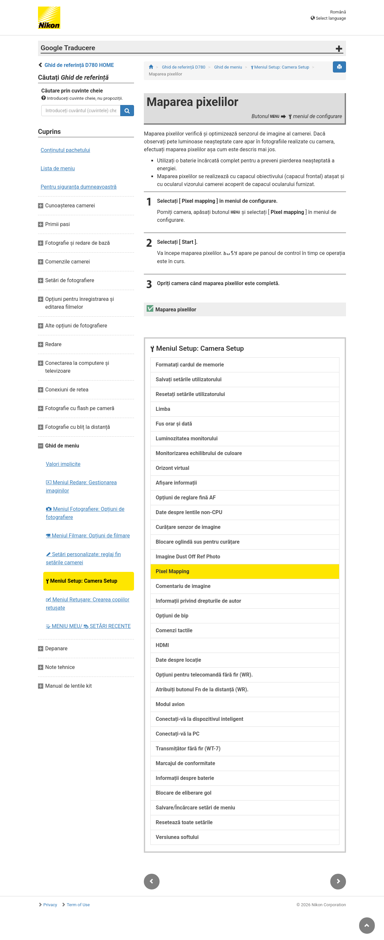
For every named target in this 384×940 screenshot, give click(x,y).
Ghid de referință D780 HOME (79, 65)
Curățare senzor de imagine (188, 527)
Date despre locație (178, 660)
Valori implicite (63, 464)
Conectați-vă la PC (177, 734)
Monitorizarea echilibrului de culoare (199, 453)
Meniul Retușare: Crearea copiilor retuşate (87, 603)
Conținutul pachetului (65, 150)
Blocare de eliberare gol (183, 793)
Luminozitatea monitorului (187, 438)
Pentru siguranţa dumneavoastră (79, 187)
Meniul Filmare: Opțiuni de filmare (88, 536)
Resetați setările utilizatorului (190, 394)
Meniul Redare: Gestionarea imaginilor (81, 486)
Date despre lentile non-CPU (189, 512)
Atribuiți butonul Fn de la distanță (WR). (202, 689)
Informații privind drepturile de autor (198, 601)
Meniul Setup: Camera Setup (81, 581)
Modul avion (170, 704)
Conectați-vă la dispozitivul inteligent (199, 719)
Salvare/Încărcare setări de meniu (195, 807)
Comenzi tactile (174, 630)
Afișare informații (176, 483)
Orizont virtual (172, 468)
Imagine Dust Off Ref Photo (188, 557)
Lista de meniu (58, 168)
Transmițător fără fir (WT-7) (188, 748)
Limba (163, 409)
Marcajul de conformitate (185, 763)
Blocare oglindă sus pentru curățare (198, 542)
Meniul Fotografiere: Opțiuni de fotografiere (85, 513)
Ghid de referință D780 (184, 67)
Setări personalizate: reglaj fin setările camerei (83, 558)
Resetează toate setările (184, 822)
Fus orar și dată (174, 424)
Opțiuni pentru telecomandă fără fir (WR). (204, 675)
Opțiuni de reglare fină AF (186, 497)
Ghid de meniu (228, 67)
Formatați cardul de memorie (190, 365)
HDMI (162, 645)
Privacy (50, 904)
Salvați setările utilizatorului (188, 379)
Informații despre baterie (185, 778)
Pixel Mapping (172, 571)
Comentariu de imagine (183, 586)
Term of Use (78, 904)
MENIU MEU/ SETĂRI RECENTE (88, 626)
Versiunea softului (177, 837)
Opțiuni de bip (172, 616)
